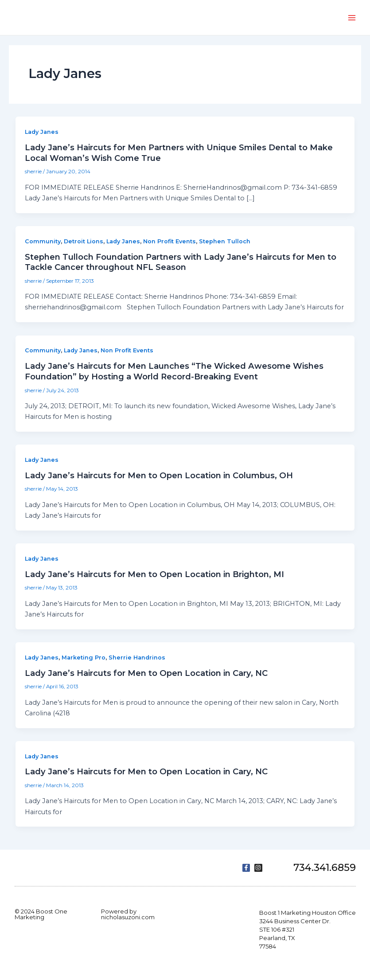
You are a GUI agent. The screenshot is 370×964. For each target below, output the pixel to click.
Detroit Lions (83, 241)
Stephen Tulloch (224, 241)
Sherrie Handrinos (137, 657)
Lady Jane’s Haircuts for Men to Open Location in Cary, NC (146, 673)
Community (43, 241)
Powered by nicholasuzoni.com (128, 914)
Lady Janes (41, 132)
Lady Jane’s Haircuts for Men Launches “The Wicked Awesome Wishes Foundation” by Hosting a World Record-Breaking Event (174, 371)
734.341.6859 (324, 868)
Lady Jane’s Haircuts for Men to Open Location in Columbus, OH (159, 475)
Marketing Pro (83, 657)
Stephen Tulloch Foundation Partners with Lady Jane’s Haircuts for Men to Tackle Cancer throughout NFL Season (180, 262)
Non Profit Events (169, 241)
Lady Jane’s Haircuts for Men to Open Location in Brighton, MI (154, 574)
